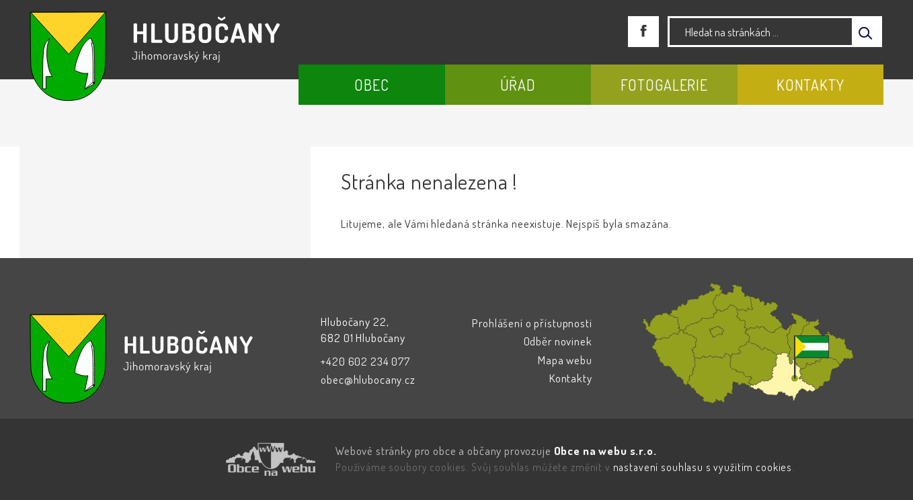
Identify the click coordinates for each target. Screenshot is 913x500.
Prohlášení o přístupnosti (532, 323)
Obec (371, 84)
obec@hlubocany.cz (368, 379)
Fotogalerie (664, 84)
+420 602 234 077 (365, 361)
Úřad (518, 84)
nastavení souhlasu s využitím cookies (702, 467)
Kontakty (810, 84)
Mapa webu (565, 360)
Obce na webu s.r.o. (605, 451)
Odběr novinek (558, 341)
